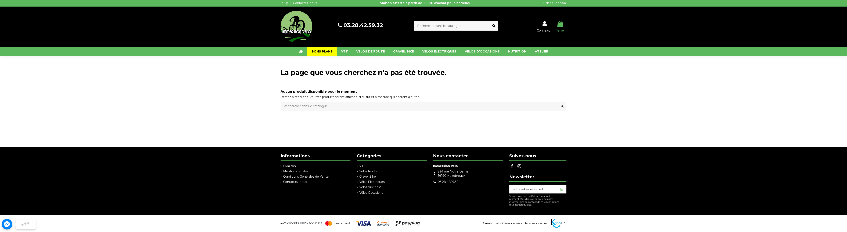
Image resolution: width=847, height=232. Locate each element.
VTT (362, 166)
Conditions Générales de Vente (306, 176)
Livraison (289, 166)
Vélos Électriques (372, 182)
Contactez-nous (305, 3)
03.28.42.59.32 (363, 25)
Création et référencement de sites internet (515, 223)
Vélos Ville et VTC (372, 187)
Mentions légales (295, 171)
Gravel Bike (367, 176)
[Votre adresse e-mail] (533, 189)
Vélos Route (368, 171)
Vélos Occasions (371, 193)
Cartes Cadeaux (554, 3)
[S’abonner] (561, 189)
